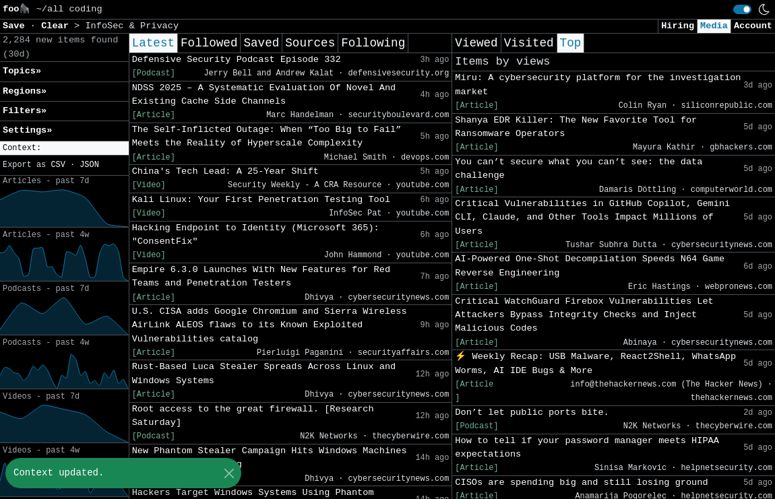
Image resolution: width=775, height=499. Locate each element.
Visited (529, 43)
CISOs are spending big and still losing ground (581, 482)
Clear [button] (57, 26)
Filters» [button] (24, 111)
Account (753, 26)
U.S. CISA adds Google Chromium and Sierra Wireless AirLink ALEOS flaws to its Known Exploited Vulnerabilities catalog (269, 325)
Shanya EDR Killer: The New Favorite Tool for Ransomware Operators (576, 127)
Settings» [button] (27, 130)
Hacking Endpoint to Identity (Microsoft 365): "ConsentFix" (255, 234)
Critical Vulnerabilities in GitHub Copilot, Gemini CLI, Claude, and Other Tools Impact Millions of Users (592, 217)
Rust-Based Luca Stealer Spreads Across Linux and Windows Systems (264, 373)
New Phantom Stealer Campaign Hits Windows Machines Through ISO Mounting (269, 457)
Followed (209, 43)
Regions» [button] (24, 91)
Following (373, 43)
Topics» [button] (22, 71)
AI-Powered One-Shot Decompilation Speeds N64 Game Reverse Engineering (589, 265)
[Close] (229, 473)
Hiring (677, 26)
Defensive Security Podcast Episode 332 (236, 60)
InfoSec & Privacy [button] (132, 26)
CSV (58, 165)
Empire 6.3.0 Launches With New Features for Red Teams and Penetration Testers (261, 276)
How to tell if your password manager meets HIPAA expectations (587, 447)
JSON (89, 165)
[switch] (742, 9)
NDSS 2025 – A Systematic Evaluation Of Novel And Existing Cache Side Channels (264, 94)
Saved (261, 43)
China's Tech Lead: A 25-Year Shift (225, 171)
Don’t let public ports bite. (532, 412)
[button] (64, 148)
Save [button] (16, 26)
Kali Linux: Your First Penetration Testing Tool (261, 200)
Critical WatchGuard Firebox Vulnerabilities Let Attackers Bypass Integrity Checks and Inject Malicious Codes (584, 315)
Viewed (476, 43)
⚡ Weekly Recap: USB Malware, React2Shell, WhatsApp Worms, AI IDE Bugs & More (595, 363)
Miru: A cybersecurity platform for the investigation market (598, 84)
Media (714, 26)
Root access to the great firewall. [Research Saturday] (253, 416)
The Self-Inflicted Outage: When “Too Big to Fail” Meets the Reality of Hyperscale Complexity (267, 136)
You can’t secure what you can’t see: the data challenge (578, 168)
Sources (310, 43)
